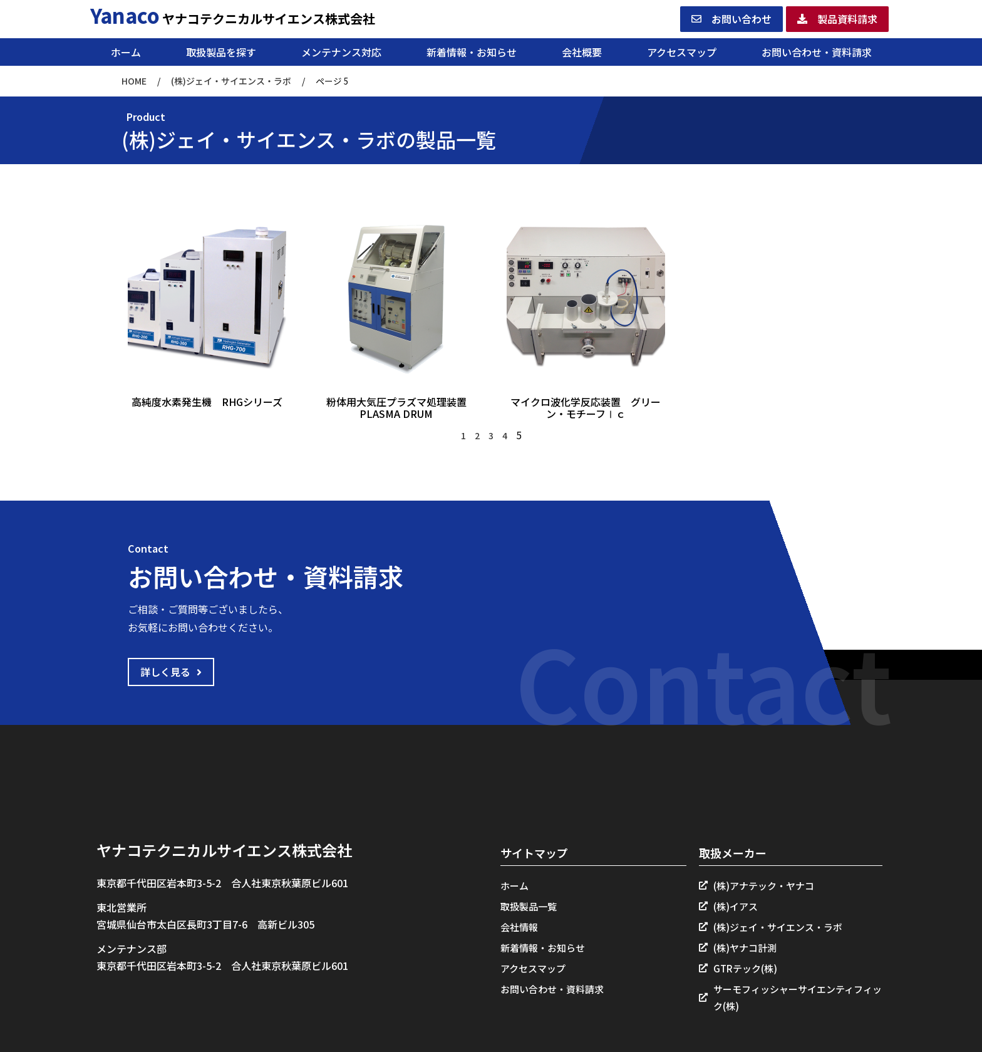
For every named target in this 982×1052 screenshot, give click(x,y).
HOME (134, 81)
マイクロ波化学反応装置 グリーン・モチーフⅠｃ (585, 407)
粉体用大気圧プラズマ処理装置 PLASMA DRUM (401, 407)
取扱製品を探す (221, 52)
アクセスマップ (681, 52)
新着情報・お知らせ (471, 52)
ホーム (126, 52)
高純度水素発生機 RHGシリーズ (207, 401)
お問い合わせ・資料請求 (817, 52)
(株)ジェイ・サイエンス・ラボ (231, 81)
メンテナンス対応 (341, 52)
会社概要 (582, 52)
